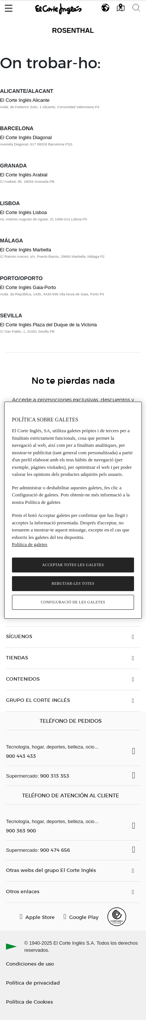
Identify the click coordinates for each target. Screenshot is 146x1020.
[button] (8, 6)
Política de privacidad (33, 982)
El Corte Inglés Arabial (24, 175)
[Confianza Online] (116, 916)
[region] (73, 510)
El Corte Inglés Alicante (24, 100)
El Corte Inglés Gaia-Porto (28, 287)
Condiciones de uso (30, 963)
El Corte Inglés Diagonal (26, 137)
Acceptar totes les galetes (73, 565)
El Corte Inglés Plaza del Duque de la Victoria (48, 324)
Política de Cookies (29, 1001)
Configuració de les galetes (73, 602)
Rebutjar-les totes (73, 583)
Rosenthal (73, 30)
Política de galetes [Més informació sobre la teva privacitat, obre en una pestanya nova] (30, 544)
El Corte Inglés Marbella (25, 249)
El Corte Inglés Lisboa (23, 212)
